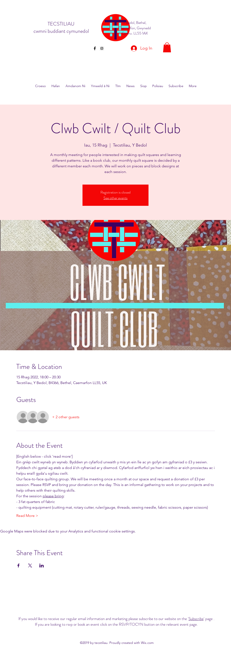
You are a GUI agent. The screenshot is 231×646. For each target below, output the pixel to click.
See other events (115, 198)
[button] (167, 47)
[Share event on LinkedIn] (41, 565)
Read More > (27, 515)
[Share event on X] (30, 565)
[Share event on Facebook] (18, 565)
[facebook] (94, 48)
